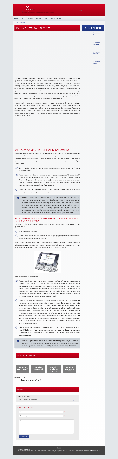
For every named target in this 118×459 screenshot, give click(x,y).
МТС (23, 18)
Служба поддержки (57, 18)
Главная (16, 18)
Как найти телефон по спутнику (54, 369)
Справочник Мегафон (96, 43)
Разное (23, 22)
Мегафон (30, 18)
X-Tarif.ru (17, 22)
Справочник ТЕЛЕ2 (96, 62)
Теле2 (45, 18)
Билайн (38, 18)
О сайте (59, 448)
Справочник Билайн (96, 52)
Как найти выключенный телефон (22, 369)
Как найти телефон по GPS (69, 369)
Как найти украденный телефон (38, 369)
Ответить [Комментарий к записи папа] (75, 401)
